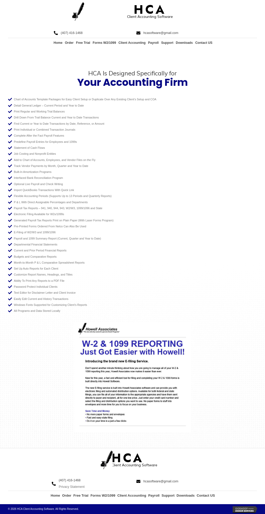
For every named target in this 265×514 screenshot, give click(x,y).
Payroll (153, 43)
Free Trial (83, 43)
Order (69, 43)
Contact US (203, 43)
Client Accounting (132, 43)
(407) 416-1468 (72, 33)
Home (58, 43)
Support (167, 43)
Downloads (184, 43)
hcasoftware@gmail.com (160, 33)
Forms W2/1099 (104, 43)
